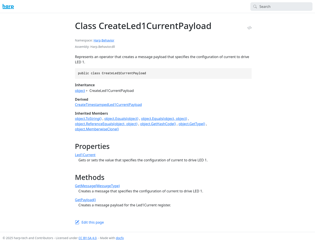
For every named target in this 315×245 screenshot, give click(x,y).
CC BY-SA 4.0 (88, 238)
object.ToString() (88, 118)
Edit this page (93, 222)
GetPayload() (85, 199)
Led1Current (85, 154)
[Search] (281, 6)
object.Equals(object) (121, 118)
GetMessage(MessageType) (97, 185)
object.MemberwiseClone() (97, 129)
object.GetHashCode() (158, 123)
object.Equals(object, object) (164, 118)
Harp (97, 40)
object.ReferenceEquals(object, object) (106, 123)
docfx (120, 238)
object (80, 90)
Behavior (108, 40)
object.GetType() (191, 123)
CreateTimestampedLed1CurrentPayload (108, 104)
